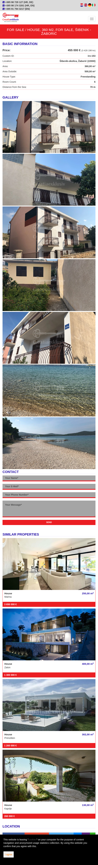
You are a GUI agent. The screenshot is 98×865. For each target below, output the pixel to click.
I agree (8, 854)
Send (49, 522)
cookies (32, 839)
